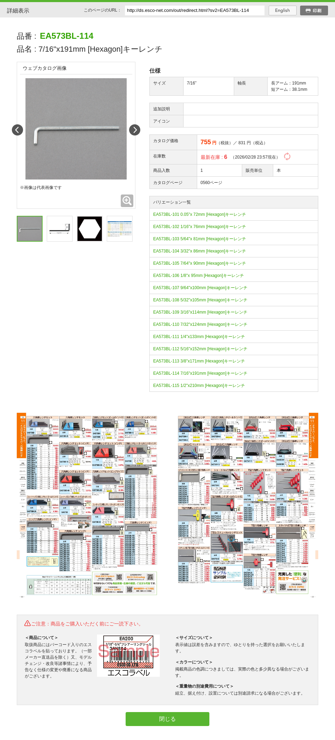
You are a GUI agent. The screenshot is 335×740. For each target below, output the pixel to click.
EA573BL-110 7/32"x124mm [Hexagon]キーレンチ (200, 324)
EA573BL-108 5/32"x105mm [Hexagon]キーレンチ (200, 300)
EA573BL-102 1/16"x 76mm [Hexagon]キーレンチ (199, 226)
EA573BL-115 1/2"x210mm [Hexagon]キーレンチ (199, 385)
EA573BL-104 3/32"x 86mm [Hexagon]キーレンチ (199, 251)
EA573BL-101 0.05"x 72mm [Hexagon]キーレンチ (199, 214)
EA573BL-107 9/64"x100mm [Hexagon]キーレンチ (200, 287)
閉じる (167, 719)
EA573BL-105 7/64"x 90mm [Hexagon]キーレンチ (199, 263)
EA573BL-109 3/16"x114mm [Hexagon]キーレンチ (200, 312)
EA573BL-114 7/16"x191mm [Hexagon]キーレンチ (200, 373)
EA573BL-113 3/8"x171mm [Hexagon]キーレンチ (199, 361)
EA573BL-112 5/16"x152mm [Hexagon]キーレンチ (200, 348)
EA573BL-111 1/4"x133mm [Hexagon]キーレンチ (199, 336)
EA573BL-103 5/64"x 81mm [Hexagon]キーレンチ (199, 238)
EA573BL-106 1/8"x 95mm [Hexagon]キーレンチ (198, 275)
